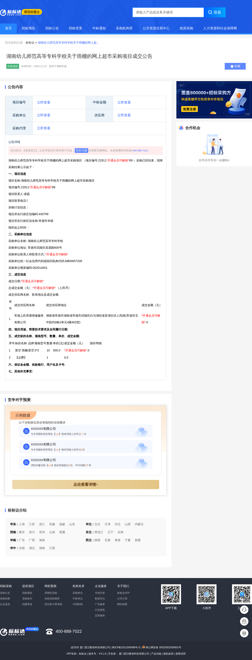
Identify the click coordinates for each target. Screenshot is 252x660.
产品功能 (156, 653)
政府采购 (186, 28)
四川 (32, 532)
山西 (128, 524)
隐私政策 (168, 653)
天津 (107, 524)
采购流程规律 (52, 598)
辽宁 (110, 532)
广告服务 (100, 604)
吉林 (120, 532)
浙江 (42, 524)
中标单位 (78, 598)
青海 (118, 540)
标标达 (30, 42)
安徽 (52, 524)
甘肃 (107, 540)
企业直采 (5, 604)
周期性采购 (51, 592)
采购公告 (5, 592)
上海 (22, 524)
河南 (22, 548)
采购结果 (5, 598)
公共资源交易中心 (156, 28)
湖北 (32, 548)
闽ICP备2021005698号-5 (126, 647)
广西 (32, 540)
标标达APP (123, 592)
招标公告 (52, 28)
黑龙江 (98, 532)
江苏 (32, 524)
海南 (42, 540)
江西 (52, 548)
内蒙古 (139, 524)
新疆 (138, 540)
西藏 (62, 532)
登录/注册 (81, 150)
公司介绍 (122, 598)
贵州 (42, 532)
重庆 (22, 532)
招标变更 (75, 28)
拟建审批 (27, 604)
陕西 (97, 540)
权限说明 (181, 653)
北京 (97, 524)
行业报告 (100, 609)
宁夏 (128, 540)
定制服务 (100, 615)
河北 (118, 524)
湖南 (42, 548)
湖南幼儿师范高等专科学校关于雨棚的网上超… (69, 42)
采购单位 (78, 592)
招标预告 (28, 28)
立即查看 (43, 102)
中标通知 (99, 28)
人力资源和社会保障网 (220, 28)
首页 (8, 28)
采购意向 (27, 598)
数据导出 (100, 598)
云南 (52, 532)
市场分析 (100, 592)
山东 (72, 524)
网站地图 (122, 604)
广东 (22, 540)
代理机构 (78, 604)
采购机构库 (124, 28)
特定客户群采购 (53, 604)
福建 (62, 524)
